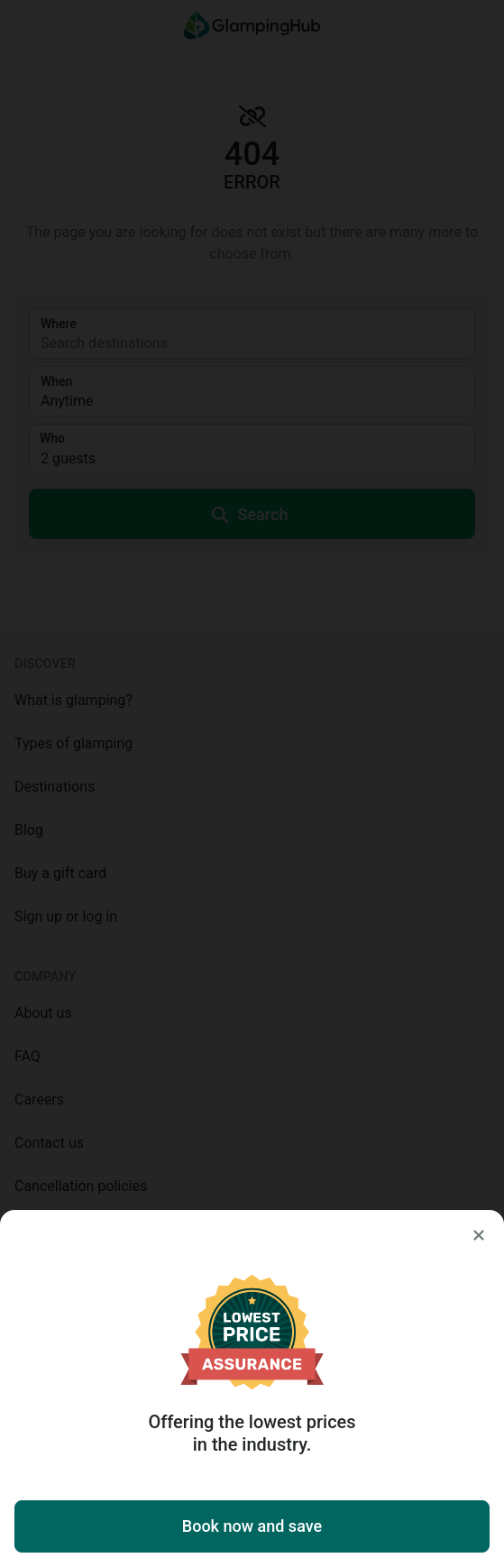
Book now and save (252, 1526)
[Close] (479, 1235)
